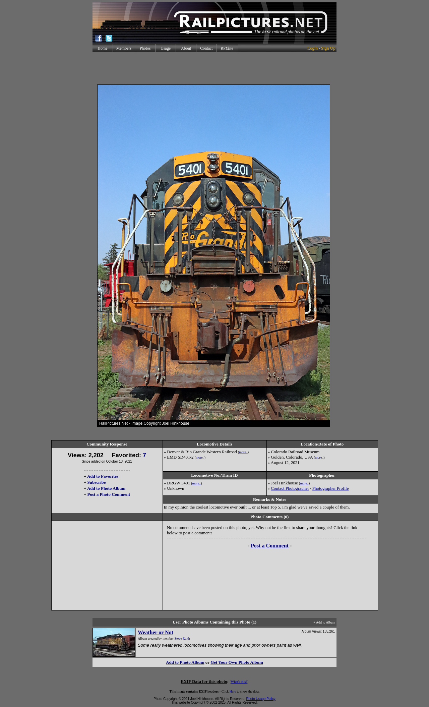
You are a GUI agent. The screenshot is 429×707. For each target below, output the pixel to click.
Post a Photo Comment (108, 494)
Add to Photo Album (106, 488)
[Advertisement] (214, 68)
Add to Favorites (102, 476)
